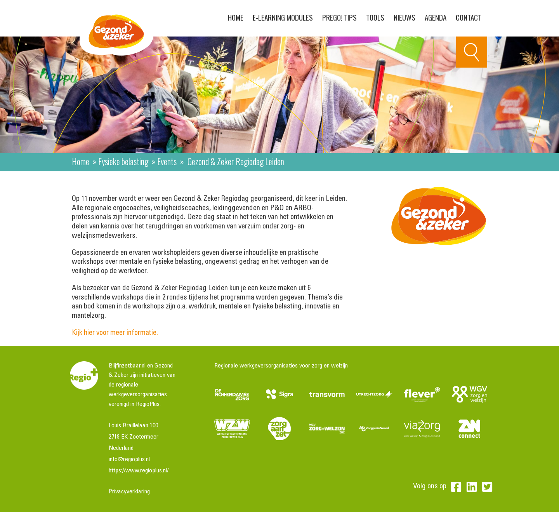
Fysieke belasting (123, 161)
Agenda (435, 17)
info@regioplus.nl (129, 459)
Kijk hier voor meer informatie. (116, 333)
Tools (375, 17)
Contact (468, 17)
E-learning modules (283, 17)
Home (235, 17)
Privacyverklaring (129, 492)
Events (167, 161)
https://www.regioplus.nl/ (138, 471)
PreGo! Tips (339, 17)
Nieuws (404, 17)
